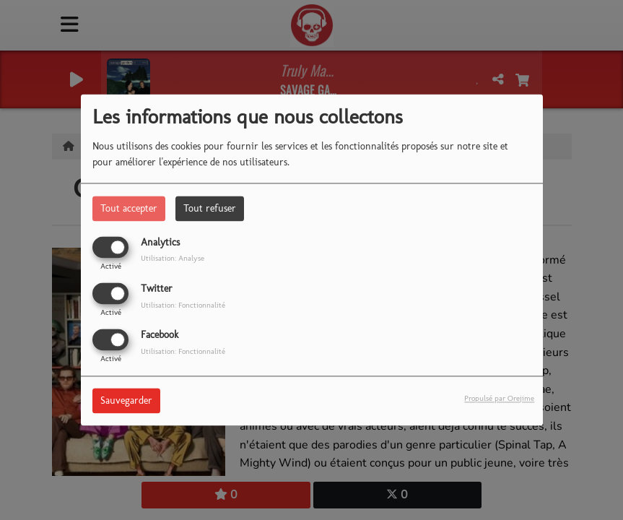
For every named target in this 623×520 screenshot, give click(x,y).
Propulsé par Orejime (499, 399)
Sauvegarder (126, 401)
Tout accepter (128, 208)
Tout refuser (209, 208)
